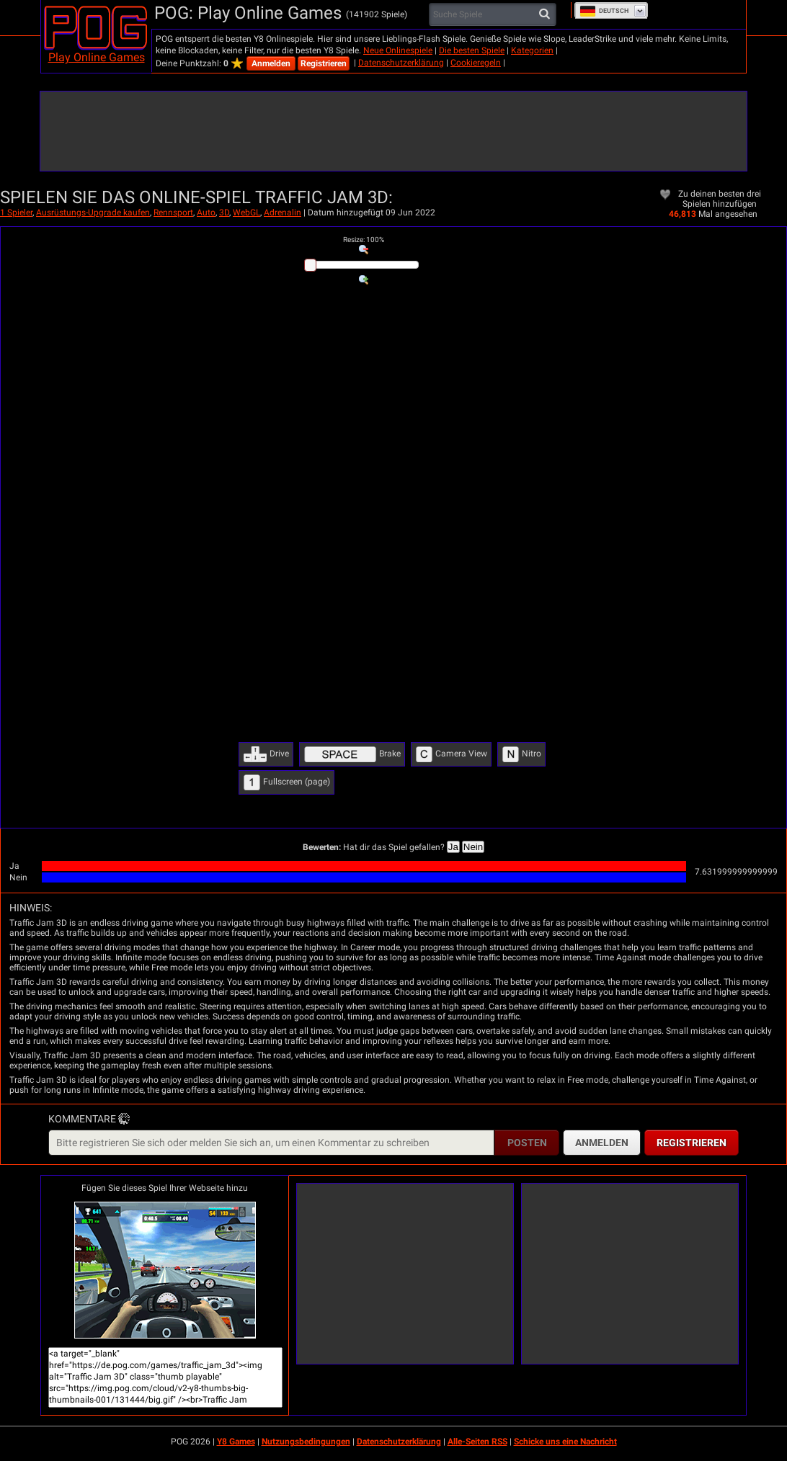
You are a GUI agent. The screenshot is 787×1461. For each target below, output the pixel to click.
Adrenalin (282, 212)
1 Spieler (16, 212)
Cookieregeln (475, 63)
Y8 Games (236, 1442)
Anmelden (271, 63)
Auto (206, 212)
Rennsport (173, 212)
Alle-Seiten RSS (477, 1442)
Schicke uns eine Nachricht (565, 1442)
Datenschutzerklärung (401, 63)
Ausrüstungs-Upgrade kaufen (93, 212)
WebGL (246, 212)
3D (224, 212)
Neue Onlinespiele (397, 50)
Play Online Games (96, 57)
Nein (473, 846)
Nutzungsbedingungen (306, 1442)
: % (363, 240)
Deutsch (603, 11)
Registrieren (324, 63)
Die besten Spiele (471, 50)
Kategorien (532, 50)
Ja (453, 846)
